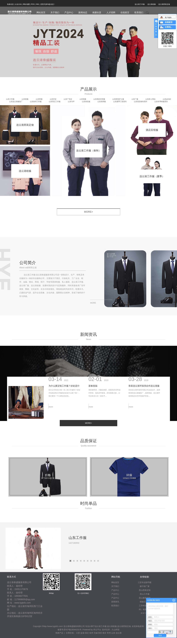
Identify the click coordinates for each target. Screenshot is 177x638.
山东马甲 (71, 102)
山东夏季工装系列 (120, 102)
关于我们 (54, 12)
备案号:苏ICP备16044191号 (70, 629)
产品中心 (68, 12)
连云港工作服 (140, 4)
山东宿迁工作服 (54, 102)
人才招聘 (110, 12)
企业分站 (18, 4)
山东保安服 (86, 102)
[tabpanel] (88, 586)
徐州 (91, 633)
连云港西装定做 (164, 4)
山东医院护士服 (118, 99)
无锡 (96, 633)
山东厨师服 (101, 102)
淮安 (100, 633)
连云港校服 (151, 4)
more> (88, 211)
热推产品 (59, 633)
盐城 (82, 633)
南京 (104, 633)
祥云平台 (97, 629)
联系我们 (138, 12)
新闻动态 (82, 12)
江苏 (78, 633)
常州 (109, 633)
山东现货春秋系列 (140, 102)
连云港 (119, 633)
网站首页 (41, 12)
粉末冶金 (145, 613)
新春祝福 (92, 361)
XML (37, 4)
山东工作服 (10, 99)
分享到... (168, 27)
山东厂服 (135, 99)
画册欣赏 (96, 12)
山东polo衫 (167, 99)
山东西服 (39, 99)
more (51, 382)
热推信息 (10, 4)
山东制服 (83, 99)
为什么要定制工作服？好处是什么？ (64, 362)
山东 (113, 633)
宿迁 (87, 633)
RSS (33, 4)
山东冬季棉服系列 (161, 102)
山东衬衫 (53, 99)
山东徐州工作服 (35, 102)
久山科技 (115, 629)
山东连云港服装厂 (16, 102)
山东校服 (25, 99)
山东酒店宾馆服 (99, 99)
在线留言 (124, 12)
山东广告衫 (68, 99)
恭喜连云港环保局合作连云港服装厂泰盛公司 (143, 362)
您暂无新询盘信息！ (48, 4)
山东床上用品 (150, 99)
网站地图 (26, 4)
